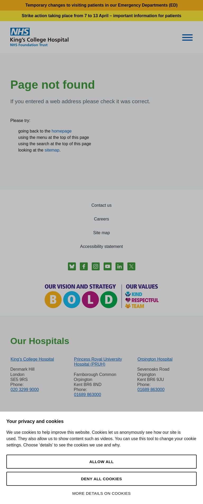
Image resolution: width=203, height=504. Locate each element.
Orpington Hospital (155, 359)
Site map (101, 232)
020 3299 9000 (25, 389)
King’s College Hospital (32, 359)
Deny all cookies (101, 479)
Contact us (101, 205)
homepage (62, 131)
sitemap (52, 150)
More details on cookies (101, 493)
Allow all (101, 461)
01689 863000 (87, 394)
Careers (101, 219)
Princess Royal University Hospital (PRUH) (98, 361)
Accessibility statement (101, 246)
